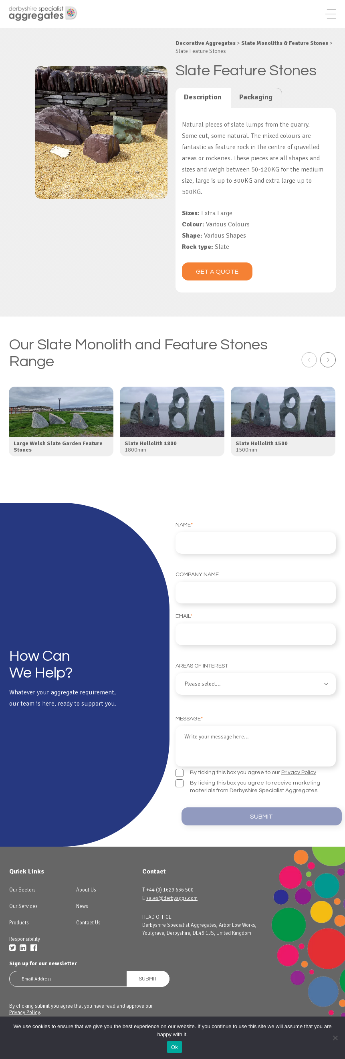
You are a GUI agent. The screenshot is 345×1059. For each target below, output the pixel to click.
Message (256, 751)
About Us (86, 899)
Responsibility (24, 949)
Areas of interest (256, 690)
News (82, 916)
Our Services (23, 916)
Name (256, 549)
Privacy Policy (298, 781)
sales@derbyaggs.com (172, 908)
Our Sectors (22, 899)
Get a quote (217, 282)
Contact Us (88, 932)
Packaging (255, 107)
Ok (174, 1047)
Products (19, 932)
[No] (335, 1038)
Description (203, 107)
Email (256, 640)
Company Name (256, 598)
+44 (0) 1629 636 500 (170, 899)
